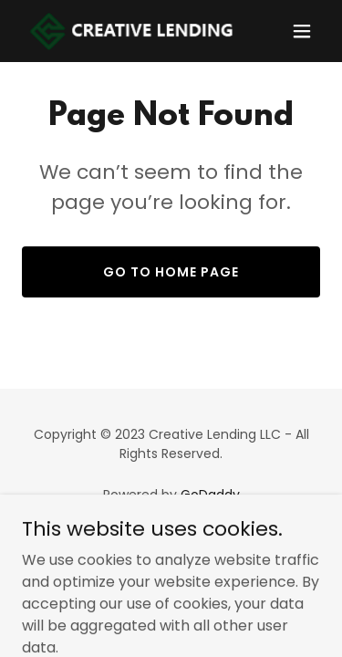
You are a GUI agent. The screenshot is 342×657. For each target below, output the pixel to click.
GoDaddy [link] (210, 494)
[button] (302, 31)
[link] (126, 31)
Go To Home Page (171, 272)
